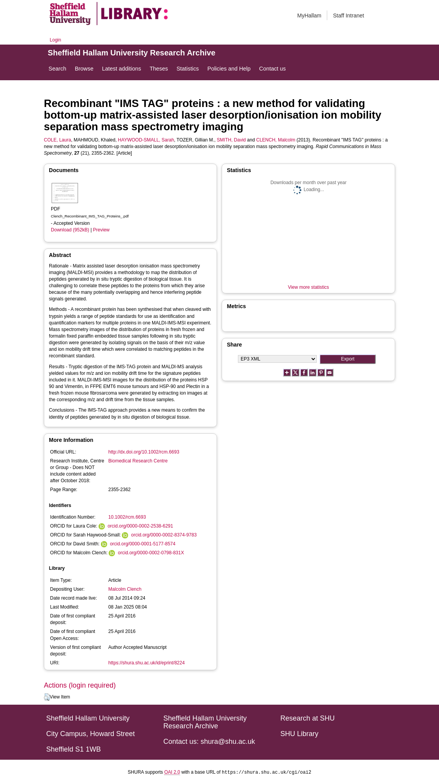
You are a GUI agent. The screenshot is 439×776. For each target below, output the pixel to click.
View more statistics (308, 287)
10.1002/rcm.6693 (127, 517)
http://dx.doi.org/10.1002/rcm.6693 (143, 452)
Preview (101, 230)
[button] (47, 697)
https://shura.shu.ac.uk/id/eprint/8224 (146, 663)
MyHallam (309, 15)
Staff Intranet (348, 15)
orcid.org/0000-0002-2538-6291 (140, 526)
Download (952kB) (70, 230)
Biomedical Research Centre (138, 461)
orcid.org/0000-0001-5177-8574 (142, 544)
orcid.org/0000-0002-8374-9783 (164, 535)
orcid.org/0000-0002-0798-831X (151, 552)
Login (55, 40)
